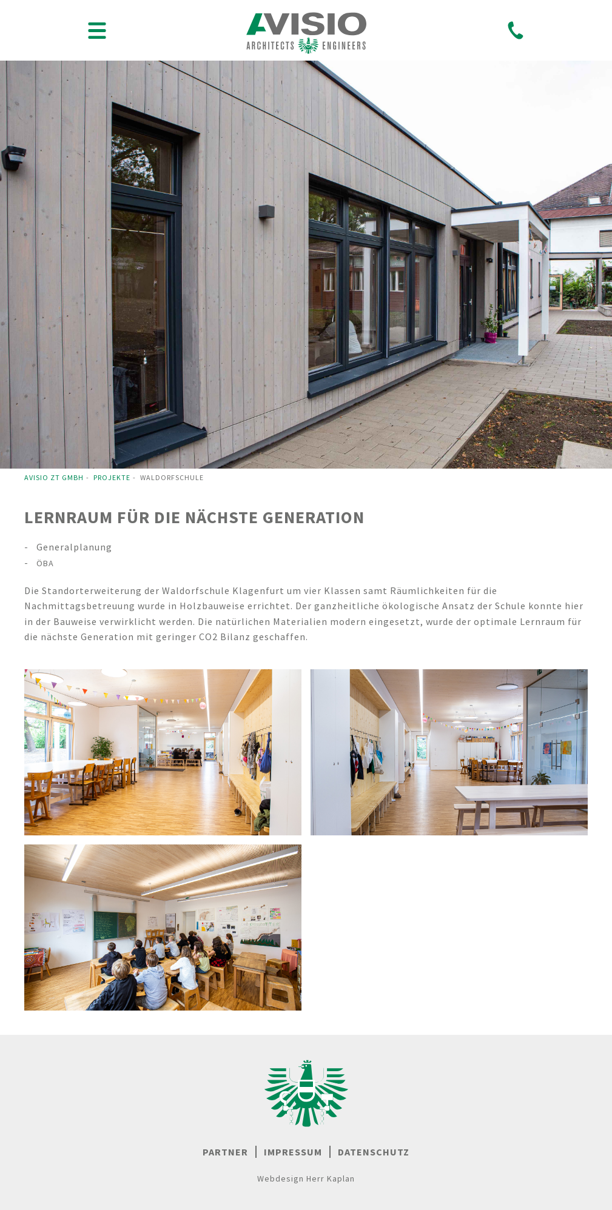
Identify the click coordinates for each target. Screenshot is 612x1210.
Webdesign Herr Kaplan (306, 1178)
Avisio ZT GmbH (54, 477)
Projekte (111, 477)
